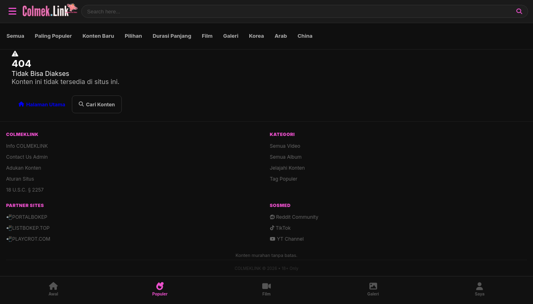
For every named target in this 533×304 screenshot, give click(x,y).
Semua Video (285, 146)
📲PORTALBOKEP (26, 217)
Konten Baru (98, 35)
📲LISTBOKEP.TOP (28, 228)
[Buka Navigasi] (12, 11)
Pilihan (133, 35)
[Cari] (519, 11)
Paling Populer (53, 35)
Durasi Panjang (172, 35)
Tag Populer (284, 179)
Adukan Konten (23, 168)
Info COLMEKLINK (27, 146)
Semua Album (286, 157)
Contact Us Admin (27, 157)
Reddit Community (294, 217)
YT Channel (287, 239)
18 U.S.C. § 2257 (25, 190)
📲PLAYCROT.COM (28, 239)
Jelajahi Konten (287, 168)
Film (207, 35)
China (305, 35)
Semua (15, 35)
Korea (256, 35)
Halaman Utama (41, 104)
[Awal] (53, 289)
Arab (280, 35)
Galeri (230, 35)
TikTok (280, 228)
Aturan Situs (20, 179)
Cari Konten (97, 104)
